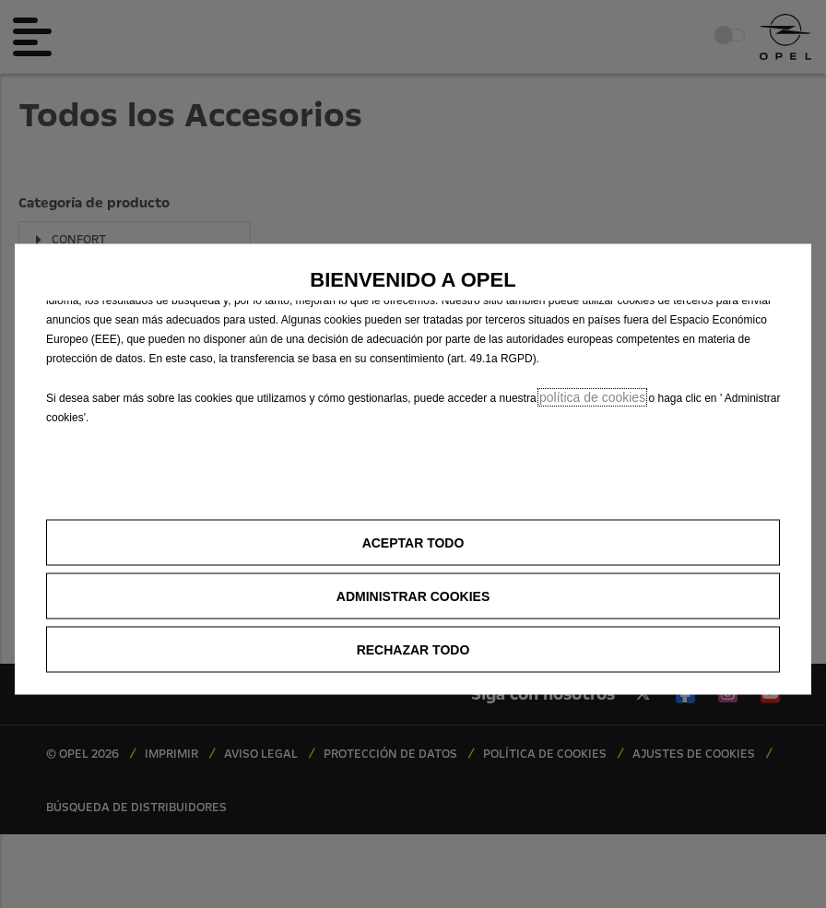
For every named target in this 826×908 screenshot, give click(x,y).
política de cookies (592, 396)
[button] (413, 595)
